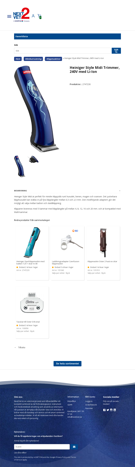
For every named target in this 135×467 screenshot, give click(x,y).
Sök (116, 50)
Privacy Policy (61, 457)
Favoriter (89, 408)
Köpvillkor (72, 401)
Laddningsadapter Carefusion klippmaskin (65, 262)
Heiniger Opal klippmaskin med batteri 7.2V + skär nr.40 (30, 262)
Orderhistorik (91, 405)
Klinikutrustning (33, 59)
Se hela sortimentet (67, 363)
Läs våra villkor (20, 452)
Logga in (88, 401)
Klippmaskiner (53, 59)
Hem (18, 59)
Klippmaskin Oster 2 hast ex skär (102, 261)
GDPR (70, 405)
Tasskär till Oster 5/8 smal (28, 321)
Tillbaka (19, 347)
